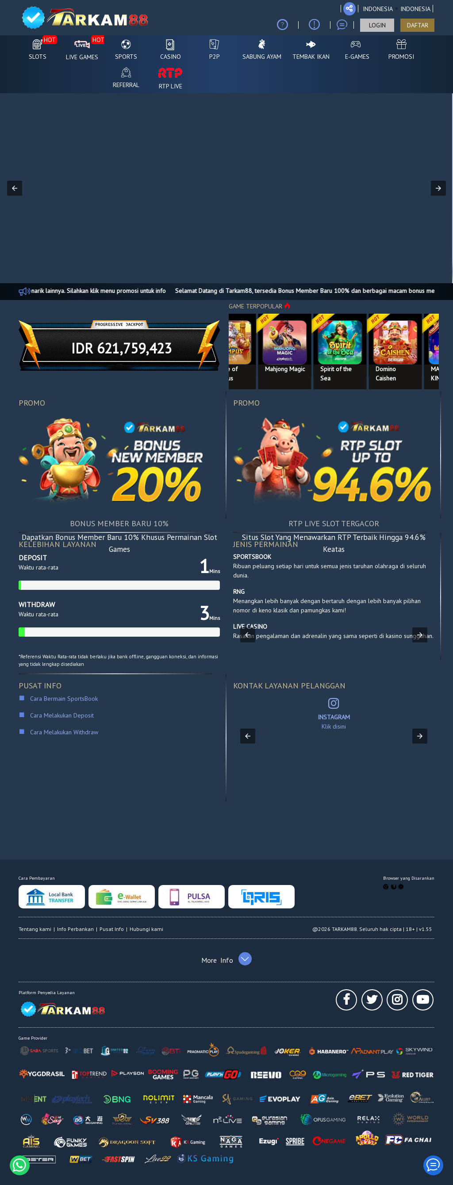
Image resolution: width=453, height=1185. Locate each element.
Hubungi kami (146, 929)
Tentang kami (35, 929)
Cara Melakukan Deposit (61, 715)
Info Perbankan (75, 929)
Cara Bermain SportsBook (60, 699)
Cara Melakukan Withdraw (62, 732)
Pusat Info (112, 929)
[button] (14, 188)
